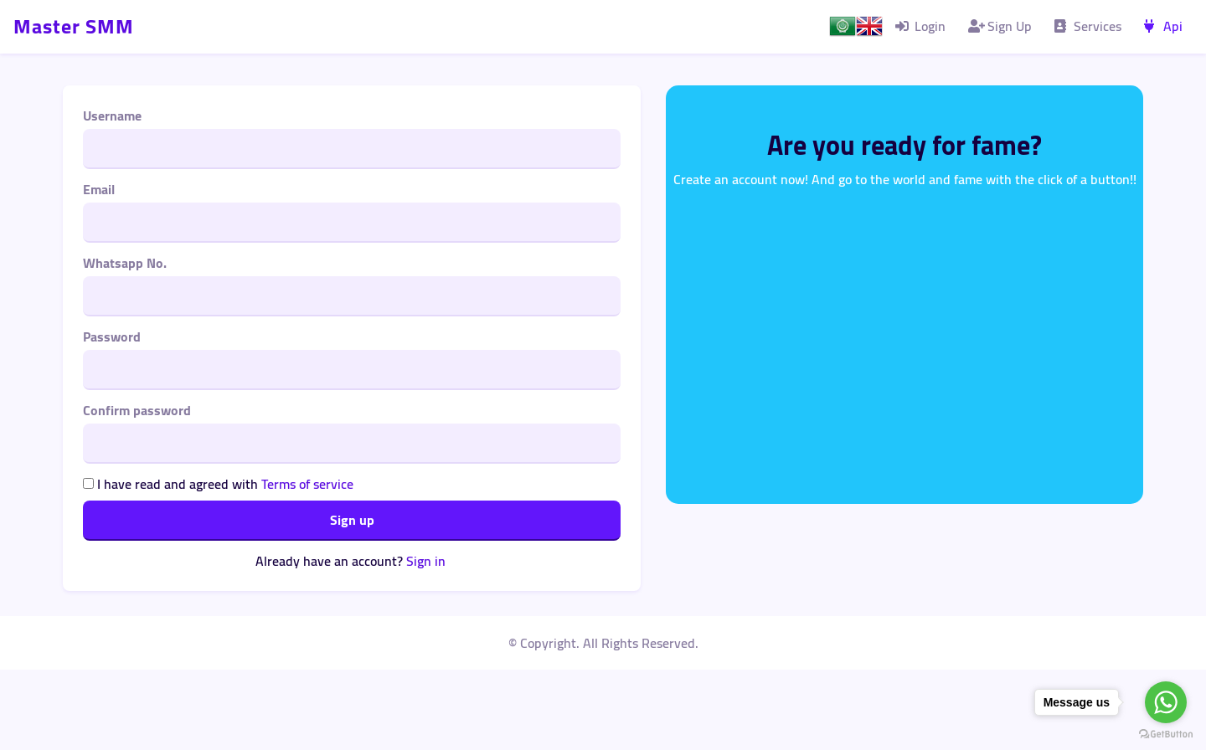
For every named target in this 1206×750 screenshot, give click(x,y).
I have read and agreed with (218, 484)
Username (112, 115)
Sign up (352, 519)
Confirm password (137, 410)
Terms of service (307, 483)
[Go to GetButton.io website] (1166, 733)
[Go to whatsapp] (1166, 702)
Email (99, 189)
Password (112, 336)
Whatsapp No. (125, 263)
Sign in (426, 561)
